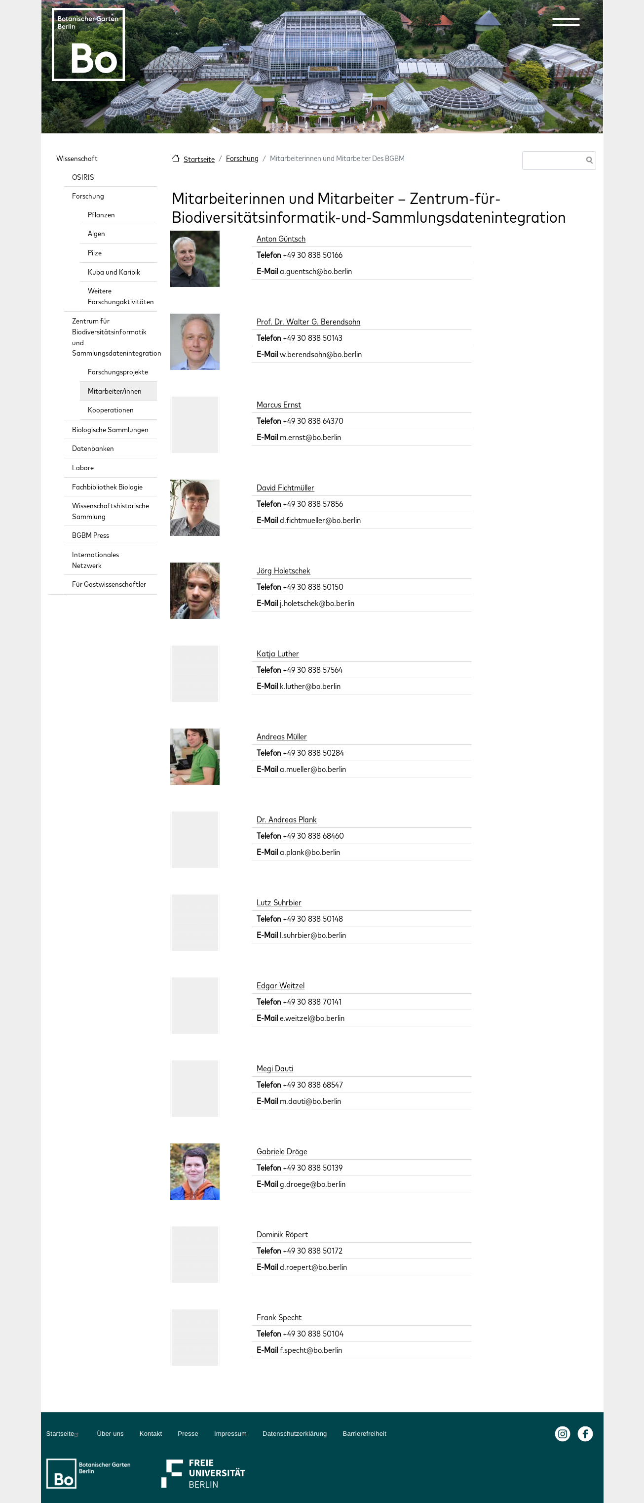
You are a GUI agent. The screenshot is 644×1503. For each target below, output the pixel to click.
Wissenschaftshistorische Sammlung (110, 511)
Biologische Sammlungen (110, 429)
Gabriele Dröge (282, 1151)
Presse (188, 1433)
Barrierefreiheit (364, 1433)
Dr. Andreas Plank (287, 819)
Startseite (199, 159)
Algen (96, 233)
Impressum (230, 1433)
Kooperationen (111, 409)
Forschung (242, 158)
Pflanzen (101, 214)
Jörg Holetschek (283, 570)
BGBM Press (90, 535)
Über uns (110, 1433)
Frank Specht (279, 1317)
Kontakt (151, 1433)
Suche (587, 161)
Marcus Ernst (279, 404)
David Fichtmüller (285, 487)
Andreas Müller (282, 736)
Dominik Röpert (282, 1234)
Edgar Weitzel (280, 985)
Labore (83, 467)
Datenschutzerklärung (295, 1433)
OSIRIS (83, 177)
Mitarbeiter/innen (115, 391)
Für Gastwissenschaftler (109, 584)
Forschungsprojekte (118, 371)
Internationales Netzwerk (95, 560)
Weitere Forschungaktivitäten (121, 296)
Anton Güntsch (281, 239)
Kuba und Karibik (114, 272)
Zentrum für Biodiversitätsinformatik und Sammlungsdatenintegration (114, 337)
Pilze (95, 252)
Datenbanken (93, 448)
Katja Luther (278, 653)
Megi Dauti (275, 1068)
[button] (566, 22)
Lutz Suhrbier (279, 902)
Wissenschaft (77, 158)
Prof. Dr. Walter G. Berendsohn (308, 321)
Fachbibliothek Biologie (107, 486)
